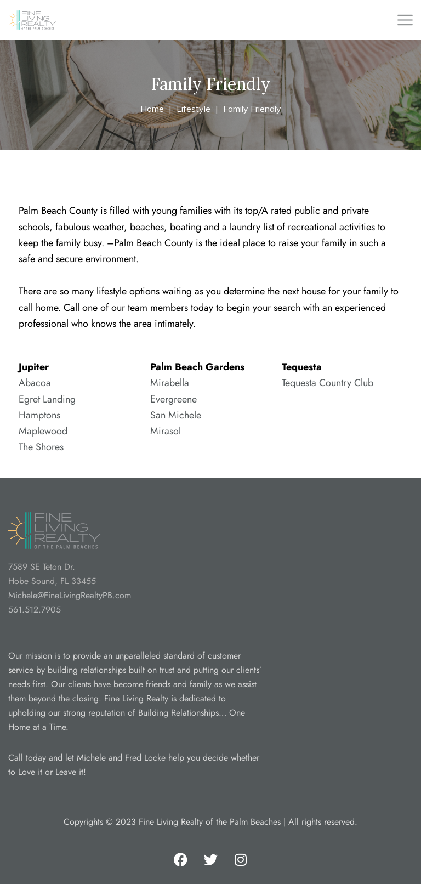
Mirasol (165, 431)
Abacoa (35, 383)
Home (152, 108)
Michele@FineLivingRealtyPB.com (69, 595)
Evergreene (173, 399)
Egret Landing (47, 399)
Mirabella (169, 383)
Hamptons (39, 415)
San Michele (175, 415)
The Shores (41, 447)
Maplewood (43, 431)
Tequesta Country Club (327, 383)
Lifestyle (193, 108)
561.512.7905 (34, 609)
